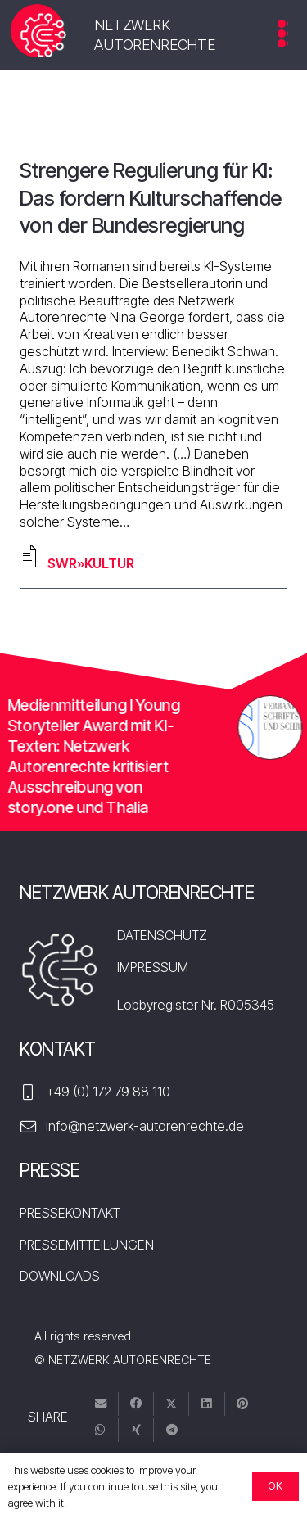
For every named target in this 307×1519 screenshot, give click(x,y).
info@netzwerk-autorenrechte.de (145, 1126)
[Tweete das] (171, 1404)
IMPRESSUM (152, 967)
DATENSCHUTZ (162, 935)
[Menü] (283, 39)
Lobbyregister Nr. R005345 (195, 1005)
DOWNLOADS (60, 1276)
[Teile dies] (136, 1404)
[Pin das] (242, 1404)
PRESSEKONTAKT (70, 1213)
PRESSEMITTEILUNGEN (87, 1244)
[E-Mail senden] (101, 1404)
